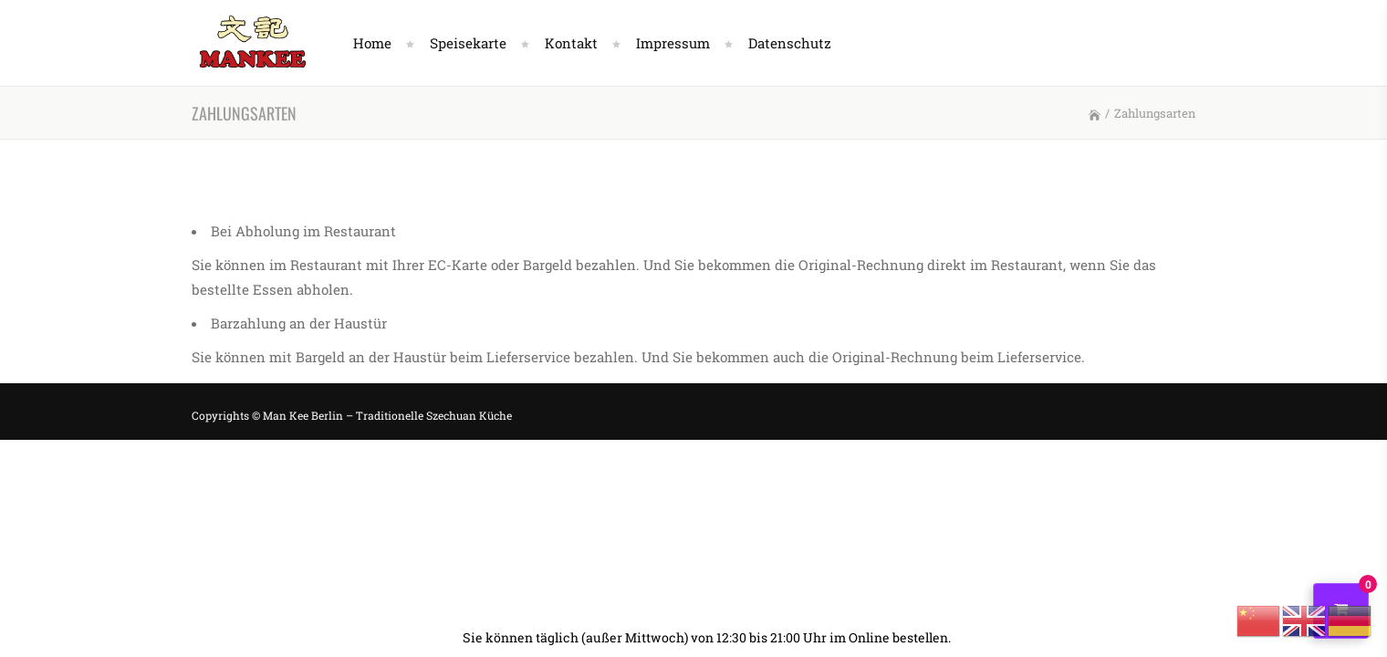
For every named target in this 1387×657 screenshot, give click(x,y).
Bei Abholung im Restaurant (303, 231)
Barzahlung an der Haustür (299, 323)
